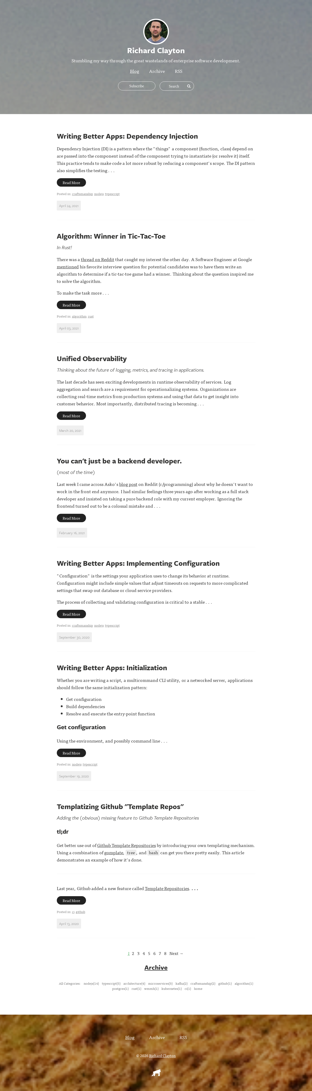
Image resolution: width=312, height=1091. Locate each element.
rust (91, 316)
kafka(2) (181, 983)
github (80, 911)
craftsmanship (82, 193)
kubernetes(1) (171, 988)
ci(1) (188, 988)
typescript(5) (111, 983)
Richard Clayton (162, 1055)
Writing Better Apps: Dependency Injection (127, 136)
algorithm (79, 316)
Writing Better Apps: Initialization (112, 667)
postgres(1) (120, 988)
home (198, 988)
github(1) (225, 983)
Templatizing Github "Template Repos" (120, 806)
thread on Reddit (97, 259)
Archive (157, 70)
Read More (71, 182)
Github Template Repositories (126, 845)
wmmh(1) (151, 988)
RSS (178, 70)
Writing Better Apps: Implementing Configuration (138, 563)
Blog (134, 70)
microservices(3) (160, 983)
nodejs (99, 193)
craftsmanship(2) (202, 983)
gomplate (113, 852)
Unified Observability (92, 358)
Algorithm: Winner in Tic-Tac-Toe (111, 236)
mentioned (68, 266)
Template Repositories (167, 888)
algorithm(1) (244, 983)
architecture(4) (134, 983)
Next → (176, 953)
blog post (128, 484)
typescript (112, 193)
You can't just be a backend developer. (119, 461)
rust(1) (136, 988)
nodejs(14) (91, 983)
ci (73, 911)
